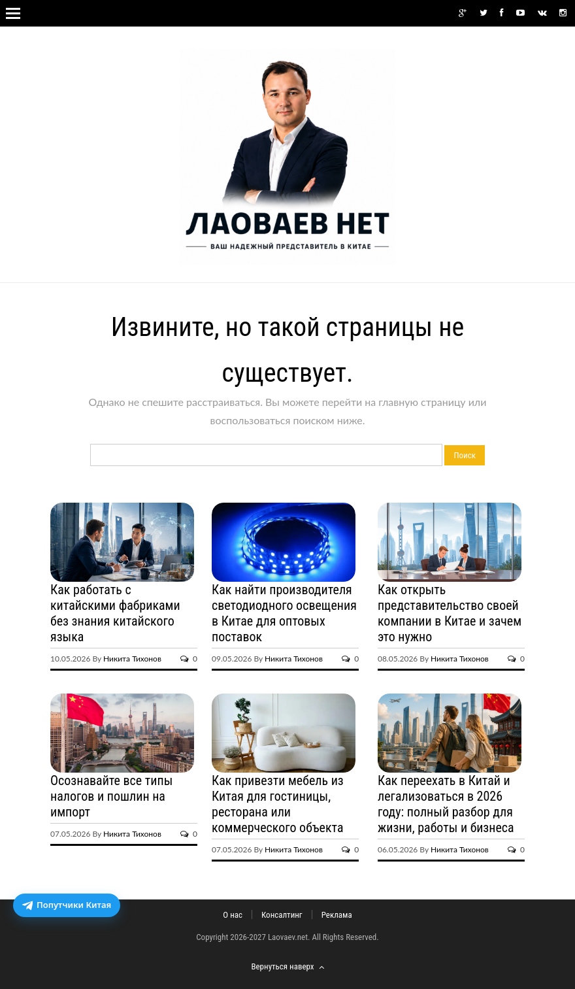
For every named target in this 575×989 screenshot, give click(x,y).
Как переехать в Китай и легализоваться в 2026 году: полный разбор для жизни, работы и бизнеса (446, 804)
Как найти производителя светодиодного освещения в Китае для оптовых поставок (284, 613)
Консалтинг (282, 915)
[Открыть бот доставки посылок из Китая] (66, 905)
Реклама (336, 915)
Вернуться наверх (287, 966)
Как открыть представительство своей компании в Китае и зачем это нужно (449, 613)
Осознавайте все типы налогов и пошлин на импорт (111, 796)
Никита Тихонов (132, 658)
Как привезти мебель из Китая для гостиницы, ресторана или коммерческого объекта (278, 804)
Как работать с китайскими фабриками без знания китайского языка (115, 613)
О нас (232, 915)
